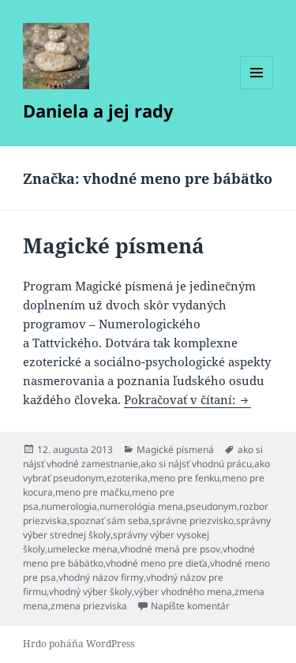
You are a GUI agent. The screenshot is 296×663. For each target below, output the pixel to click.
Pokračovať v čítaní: (187, 399)
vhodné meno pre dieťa (157, 563)
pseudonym (211, 506)
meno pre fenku (184, 478)
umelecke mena (82, 549)
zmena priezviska (89, 605)
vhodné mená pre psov (170, 549)
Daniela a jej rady (98, 110)
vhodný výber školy (90, 591)
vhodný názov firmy (101, 577)
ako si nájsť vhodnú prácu (196, 463)
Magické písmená (113, 245)
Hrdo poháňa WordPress (78, 643)
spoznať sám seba (109, 520)
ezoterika (127, 478)
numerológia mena (141, 506)
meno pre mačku (92, 492)
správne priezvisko (193, 520)
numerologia (69, 506)
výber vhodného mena (183, 591)
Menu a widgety (257, 88)
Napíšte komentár (190, 605)
